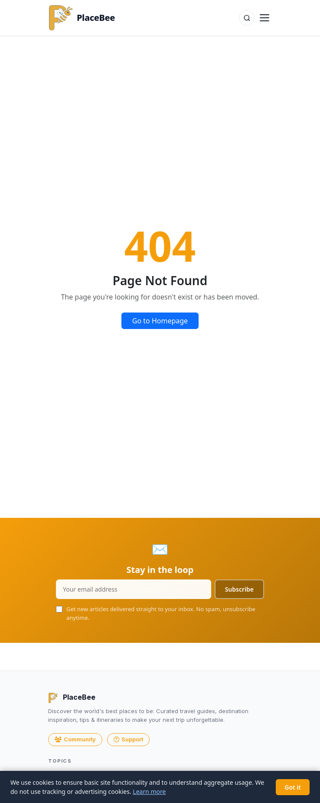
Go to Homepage (160, 321)
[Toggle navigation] (264, 18)
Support (128, 739)
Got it (292, 787)
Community (75, 739)
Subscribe (239, 589)
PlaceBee (81, 17)
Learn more (149, 791)
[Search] (247, 18)
